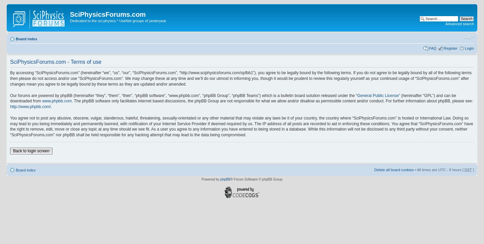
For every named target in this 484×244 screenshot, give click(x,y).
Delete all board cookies (393, 170)
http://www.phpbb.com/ (30, 106)
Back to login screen (31, 151)
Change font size (469, 38)
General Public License (378, 95)
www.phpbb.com (57, 101)
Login (469, 48)
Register (450, 48)
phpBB (225, 179)
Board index (26, 39)
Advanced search (459, 24)
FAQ (432, 48)
